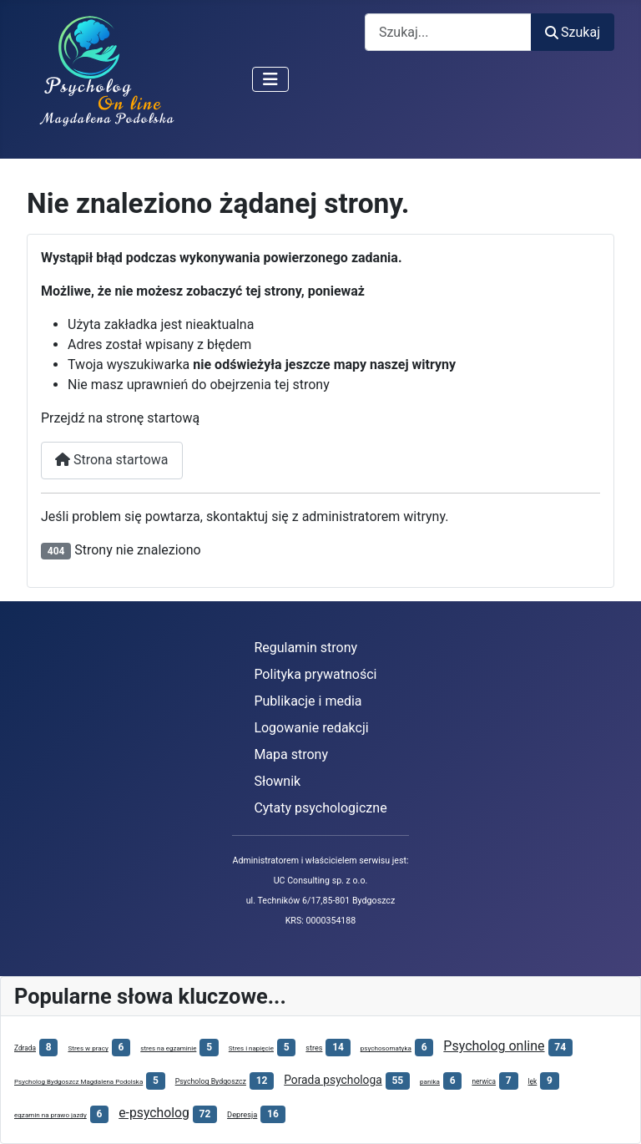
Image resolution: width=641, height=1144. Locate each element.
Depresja (242, 1114)
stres (313, 1048)
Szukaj (572, 32)
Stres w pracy (88, 1048)
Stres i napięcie (251, 1048)
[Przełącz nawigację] (270, 79)
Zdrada (25, 1048)
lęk (533, 1081)
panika (430, 1081)
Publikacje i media (307, 701)
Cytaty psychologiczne (320, 808)
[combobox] (448, 32)
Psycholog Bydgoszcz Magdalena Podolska (78, 1082)
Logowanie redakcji (311, 728)
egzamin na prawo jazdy (50, 1115)
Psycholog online (493, 1046)
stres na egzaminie (168, 1048)
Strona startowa (112, 460)
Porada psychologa (332, 1079)
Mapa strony (291, 754)
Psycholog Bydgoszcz (210, 1081)
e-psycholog (154, 1113)
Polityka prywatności (315, 674)
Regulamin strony (305, 648)
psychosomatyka (386, 1048)
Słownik (277, 781)
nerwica (484, 1081)
